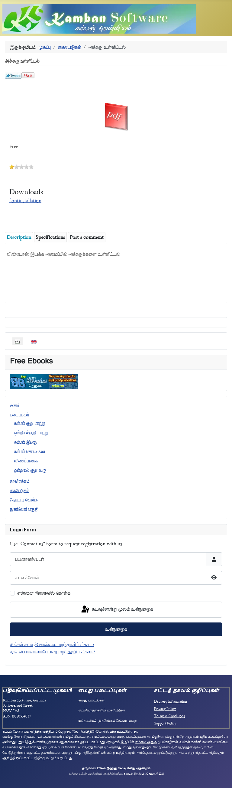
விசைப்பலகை (26, 460)
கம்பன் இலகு (25, 442)
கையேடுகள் (19, 490)
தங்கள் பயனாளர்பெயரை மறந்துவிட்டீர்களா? (52, 651)
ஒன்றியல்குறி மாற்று (31, 432)
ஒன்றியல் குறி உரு (30, 470)
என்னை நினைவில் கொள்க (43, 593)
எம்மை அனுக (146, 742)
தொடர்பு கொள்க (24, 499)
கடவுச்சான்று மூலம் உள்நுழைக (116, 609)
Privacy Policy (165, 709)
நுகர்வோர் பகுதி (24, 509)
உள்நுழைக (116, 629)
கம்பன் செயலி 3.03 (29, 451)
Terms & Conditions (169, 716)
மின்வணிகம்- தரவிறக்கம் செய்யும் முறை (108, 721)
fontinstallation (25, 200)
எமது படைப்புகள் (92, 700)
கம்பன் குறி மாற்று (29, 423)
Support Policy (165, 723)
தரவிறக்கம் (19, 481)
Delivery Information (170, 702)
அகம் (14, 405)
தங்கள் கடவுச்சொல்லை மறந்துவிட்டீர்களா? (52, 644)
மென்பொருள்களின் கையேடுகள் (102, 710)
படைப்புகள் (19, 414)
